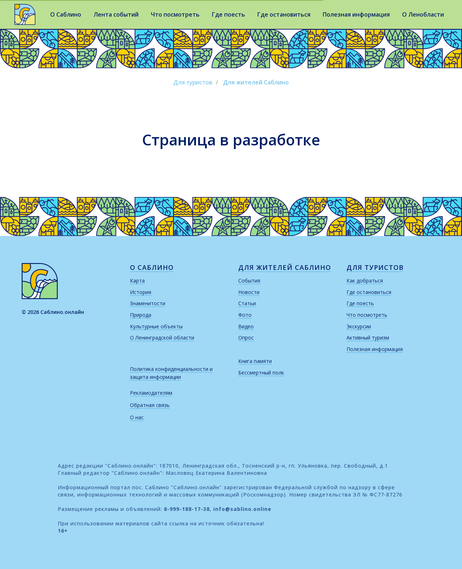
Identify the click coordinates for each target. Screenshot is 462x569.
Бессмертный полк (261, 372)
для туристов (375, 267)
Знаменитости (147, 303)
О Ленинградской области (162, 337)
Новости (249, 292)
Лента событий (116, 14)
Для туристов (192, 82)
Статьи (247, 303)
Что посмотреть (175, 14)
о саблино (152, 267)
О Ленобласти (423, 14)
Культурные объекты (156, 326)
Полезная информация (356, 14)
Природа (140, 314)
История (140, 292)
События (249, 280)
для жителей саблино (284, 267)
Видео (246, 326)
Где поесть (228, 14)
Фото (245, 314)
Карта (137, 280)
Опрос (246, 337)
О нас (137, 417)
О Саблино (65, 14)
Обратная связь (150, 405)
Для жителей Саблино (256, 82)
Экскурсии (358, 326)
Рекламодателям (151, 392)
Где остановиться (283, 14)
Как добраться (364, 280)
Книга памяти (255, 361)
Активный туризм (367, 337)
